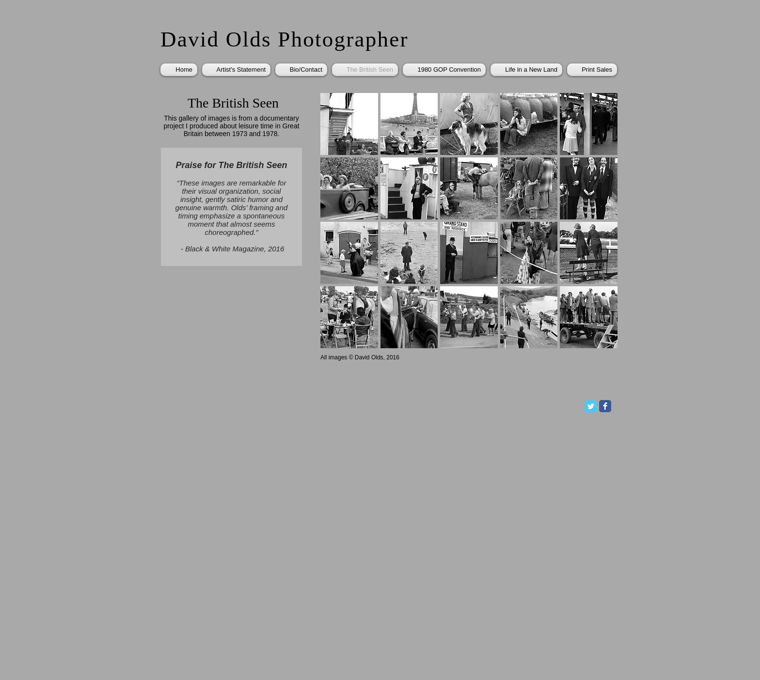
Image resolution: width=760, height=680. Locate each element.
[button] (349, 124)
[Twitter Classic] (591, 406)
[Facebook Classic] (605, 406)
